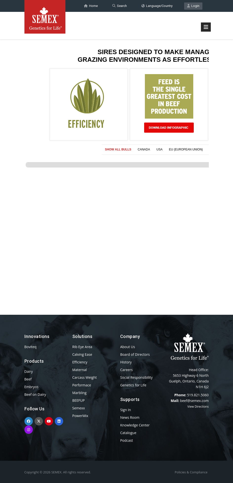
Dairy (28, 371)
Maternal (79, 369)
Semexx (78, 408)
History (126, 362)
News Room (129, 417)
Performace (81, 385)
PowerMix (80, 415)
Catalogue (128, 432)
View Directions (198, 406)
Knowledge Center (135, 425)
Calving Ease (82, 354)
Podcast (126, 440)
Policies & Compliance (191, 472)
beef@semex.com (194, 400)
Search (119, 6)
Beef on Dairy (35, 394)
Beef (28, 379)
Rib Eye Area (82, 346)
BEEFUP (78, 400)
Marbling (79, 392)
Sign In (125, 409)
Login (193, 6)
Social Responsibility (136, 377)
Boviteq (30, 346)
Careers (126, 369)
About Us (127, 346)
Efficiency (79, 362)
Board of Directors (135, 354)
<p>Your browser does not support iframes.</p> (116, 167)
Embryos (31, 386)
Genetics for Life (133, 385)
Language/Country (157, 6)
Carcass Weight (84, 377)
